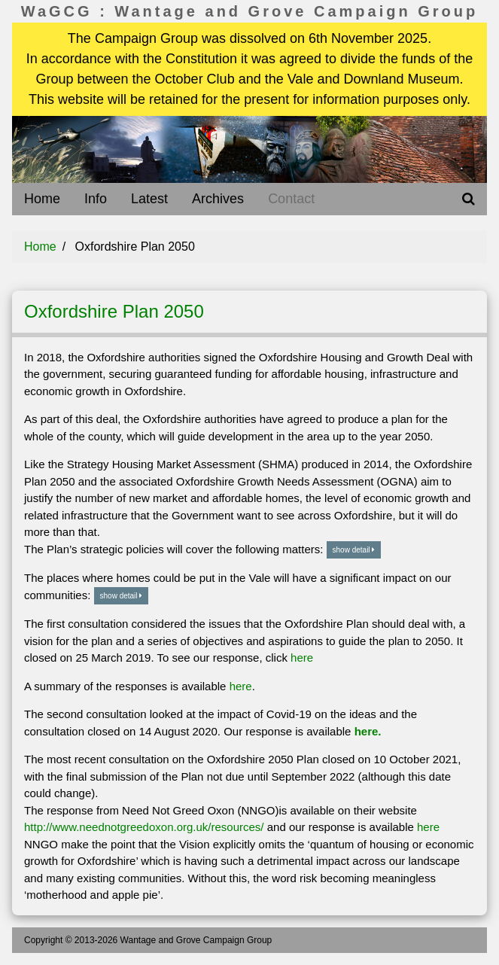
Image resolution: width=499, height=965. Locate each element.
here (302, 657)
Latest (149, 198)
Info (95, 198)
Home (42, 198)
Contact (291, 198)
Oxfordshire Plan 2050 (114, 311)
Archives (218, 198)
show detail (354, 550)
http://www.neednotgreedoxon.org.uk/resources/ (144, 826)
